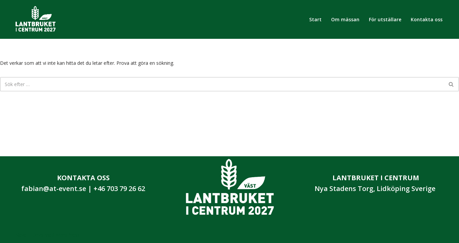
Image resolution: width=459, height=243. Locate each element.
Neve (21, 235)
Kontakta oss (426, 19)
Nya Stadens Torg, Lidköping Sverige (375, 188)
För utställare (385, 19)
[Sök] (222, 84)
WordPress (68, 235)
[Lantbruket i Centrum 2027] (35, 19)
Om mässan (345, 19)
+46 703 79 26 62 (119, 188)
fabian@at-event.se (53, 188)
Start (315, 19)
